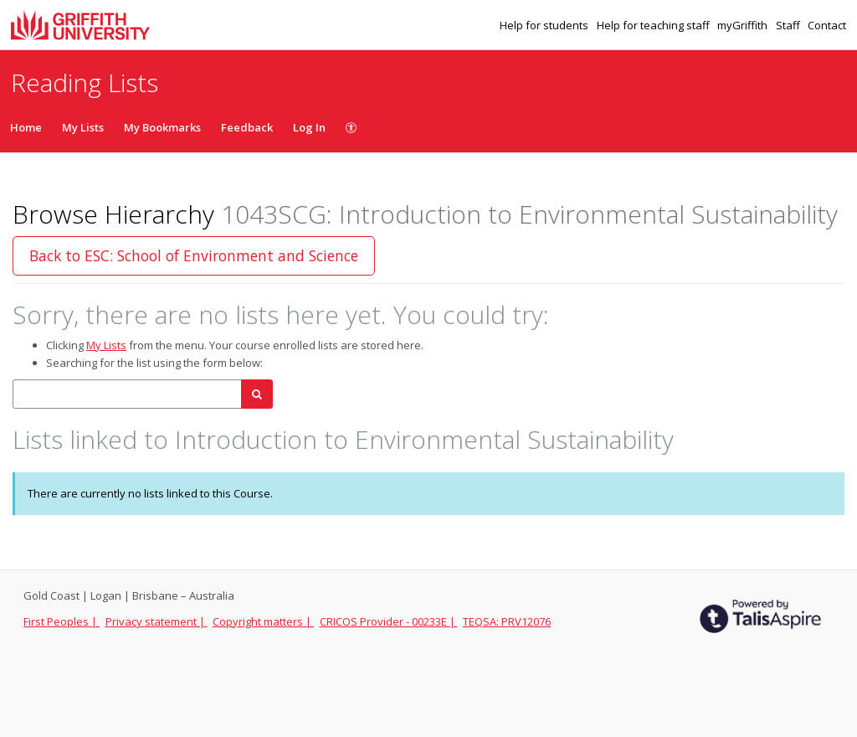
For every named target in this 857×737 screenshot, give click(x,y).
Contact (827, 25)
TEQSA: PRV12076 (507, 621)
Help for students (545, 25)
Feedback (247, 127)
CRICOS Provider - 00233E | (389, 621)
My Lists (83, 127)
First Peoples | (61, 621)
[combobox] (127, 394)
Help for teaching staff (654, 25)
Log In (309, 127)
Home (26, 127)
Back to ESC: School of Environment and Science (193, 255)
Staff (789, 25)
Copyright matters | (263, 621)
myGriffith (743, 25)
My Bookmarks (162, 127)
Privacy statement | (156, 621)
